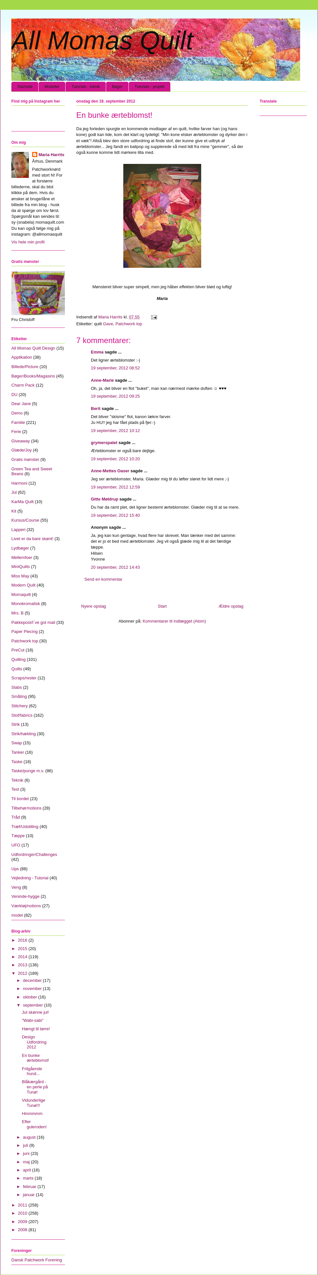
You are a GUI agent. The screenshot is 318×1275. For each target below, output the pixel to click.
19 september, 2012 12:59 (115, 487)
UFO (15, 845)
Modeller (51, 86)
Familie (18, 422)
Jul (14, 492)
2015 (23, 948)
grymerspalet (104, 442)
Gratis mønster (25, 459)
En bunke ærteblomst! (35, 1058)
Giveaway (20, 441)
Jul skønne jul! (35, 1012)
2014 (23, 956)
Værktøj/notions (26, 905)
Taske (16, 761)
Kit (13, 511)
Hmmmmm (32, 1113)
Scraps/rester (23, 677)
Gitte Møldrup (104, 499)
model (17, 915)
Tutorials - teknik (85, 86)
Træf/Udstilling (24, 826)
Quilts (16, 668)
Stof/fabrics (21, 715)
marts (29, 1178)
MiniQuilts (20, 566)
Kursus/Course (25, 520)
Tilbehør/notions (26, 808)
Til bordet (20, 798)
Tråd (15, 817)
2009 (23, 1221)
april (27, 1170)
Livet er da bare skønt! (32, 538)
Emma (97, 352)
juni (27, 1153)
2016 (23, 940)
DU (14, 394)
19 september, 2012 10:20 (115, 458)
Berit (96, 408)
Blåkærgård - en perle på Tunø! (35, 1086)
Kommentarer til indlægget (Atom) (174, 621)
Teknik (17, 780)
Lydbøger (20, 548)
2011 (23, 1205)
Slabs (16, 687)
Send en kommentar (103, 579)
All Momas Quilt (102, 40)
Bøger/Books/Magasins (33, 376)
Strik (15, 724)
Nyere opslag (93, 606)
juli (26, 1145)
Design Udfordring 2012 (34, 1041)
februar (30, 1186)
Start (162, 606)
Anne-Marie (102, 380)
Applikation (21, 357)
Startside (24, 86)
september (33, 1005)
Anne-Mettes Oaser (110, 470)
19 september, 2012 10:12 (115, 430)
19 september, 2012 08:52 (115, 367)
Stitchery (19, 705)
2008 (23, 1229)
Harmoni (19, 483)
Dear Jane (21, 403)
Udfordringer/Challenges (34, 854)
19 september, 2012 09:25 (115, 396)
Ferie (16, 431)
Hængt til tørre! (36, 1028)
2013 (23, 964)
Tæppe (18, 835)
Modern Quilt (23, 585)
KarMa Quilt (22, 501)
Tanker (17, 752)
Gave (108, 323)
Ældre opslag (230, 606)
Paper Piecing (24, 631)
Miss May (20, 576)
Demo (17, 413)
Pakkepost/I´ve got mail (33, 622)
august (30, 1137)
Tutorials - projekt (150, 86)
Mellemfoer (21, 557)
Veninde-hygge (25, 896)
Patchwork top (129, 323)
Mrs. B (17, 613)
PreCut (17, 650)
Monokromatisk (25, 603)
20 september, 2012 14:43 (115, 567)
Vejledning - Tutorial (29, 877)
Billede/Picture (24, 366)
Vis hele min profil (27, 242)
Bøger (117, 86)
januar (29, 1194)
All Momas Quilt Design (33, 348)
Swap (16, 742)
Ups (15, 868)
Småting (19, 696)
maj (27, 1161)
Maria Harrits (51, 154)
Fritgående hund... (32, 1071)
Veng (16, 887)
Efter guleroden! (34, 1124)
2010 (23, 1213)
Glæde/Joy (21, 450)
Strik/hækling (23, 733)
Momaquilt (21, 594)
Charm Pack (23, 385)
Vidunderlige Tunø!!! (33, 1103)
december (33, 980)
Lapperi (18, 529)
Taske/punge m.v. (27, 770)
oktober (30, 997)
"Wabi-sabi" (32, 1020)
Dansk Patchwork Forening (36, 1259)
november (33, 988)
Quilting (18, 659)
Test (15, 789)
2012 (23, 973)
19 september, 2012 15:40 (115, 515)
